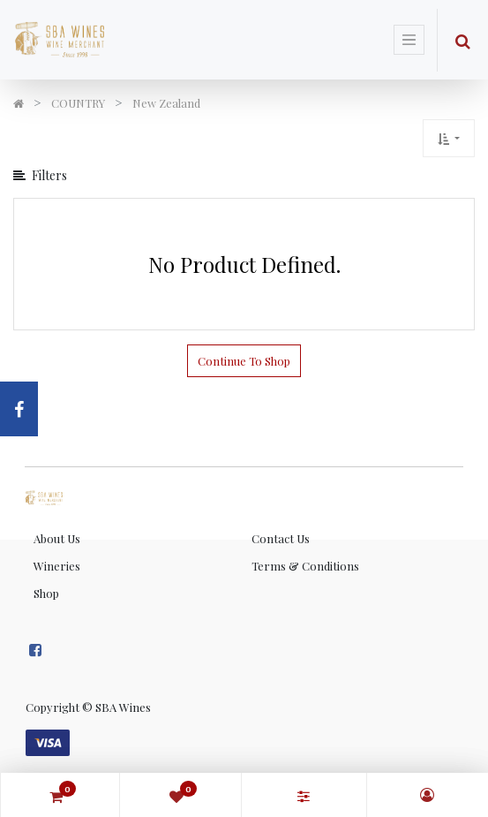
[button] (449, 138)
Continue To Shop (244, 360)
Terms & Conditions (305, 565)
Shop (46, 593)
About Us (57, 538)
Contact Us (281, 538)
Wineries (57, 565)
